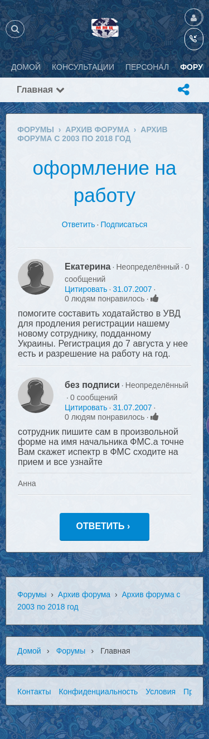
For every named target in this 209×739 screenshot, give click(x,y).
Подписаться (123, 224)
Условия (160, 691)
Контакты (34, 691)
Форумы (32, 594)
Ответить (78, 224)
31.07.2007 (132, 289)
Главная (41, 89)
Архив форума (84, 594)
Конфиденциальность (98, 691)
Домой (29, 650)
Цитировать (86, 289)
